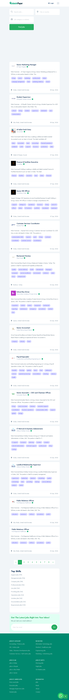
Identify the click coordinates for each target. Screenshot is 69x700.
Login (51, 3)
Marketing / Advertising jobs (44, 654)
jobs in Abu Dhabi (14, 670)
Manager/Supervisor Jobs (16, 689)
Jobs (37, 682)
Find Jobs (21, 27)
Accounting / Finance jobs (17, 644)
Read (37, 685)
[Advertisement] (34, 47)
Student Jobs (13, 692)
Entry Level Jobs (13, 682)
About (37, 689)
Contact (38, 692)
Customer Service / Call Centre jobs (20, 654)
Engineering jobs (41, 650)
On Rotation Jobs (40, 670)
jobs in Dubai (13, 663)
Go (54, 627)
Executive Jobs (13, 685)
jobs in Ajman (13, 673)
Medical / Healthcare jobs (43, 647)
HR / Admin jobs (14, 647)
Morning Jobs (39, 663)
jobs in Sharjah (13, 666)
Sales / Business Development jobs (19, 650)
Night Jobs (39, 666)
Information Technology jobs (44, 644)
